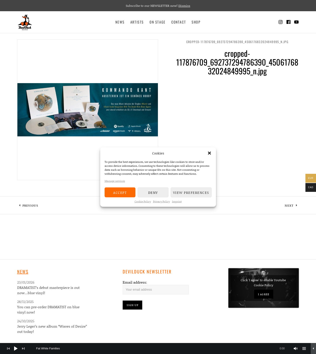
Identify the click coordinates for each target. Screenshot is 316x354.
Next (289, 205)
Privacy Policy (161, 201)
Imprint (177, 201)
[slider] (162, 348)
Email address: (135, 282)
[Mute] (295, 348)
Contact (178, 22)
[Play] (15, 348)
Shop (196, 22)
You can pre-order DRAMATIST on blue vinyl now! (48, 309)
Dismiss (184, 5)
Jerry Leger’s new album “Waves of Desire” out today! (52, 329)
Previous (30, 205)
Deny (153, 192)
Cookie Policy (143, 201)
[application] (158, 348)
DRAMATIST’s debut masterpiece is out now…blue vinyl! (48, 290)
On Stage (158, 22)
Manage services (115, 181)
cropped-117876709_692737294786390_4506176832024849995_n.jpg (237, 41)
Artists (137, 22)
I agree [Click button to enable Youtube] (263, 294)
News (119, 22)
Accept (120, 192)
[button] (209, 153)
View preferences (191, 192)
